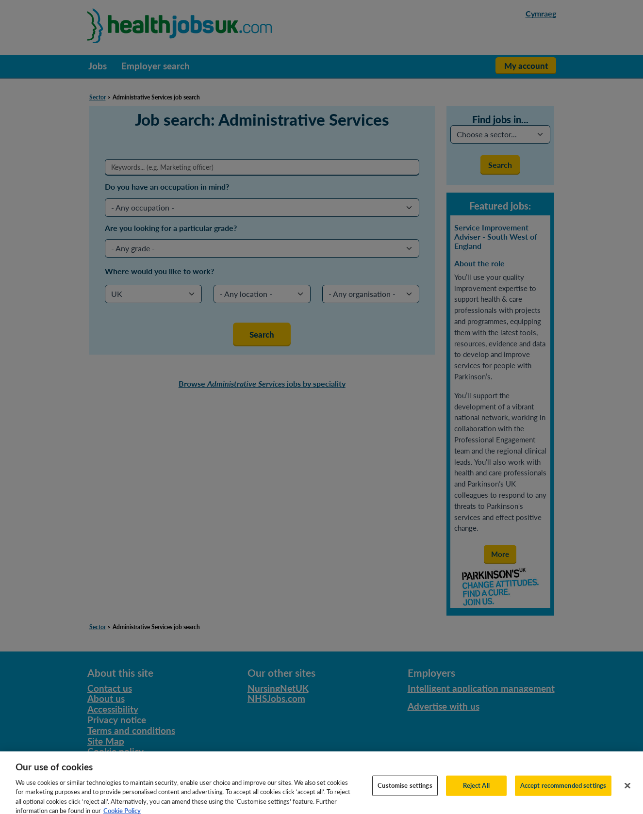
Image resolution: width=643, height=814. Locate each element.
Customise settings (405, 789)
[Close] (627, 789)
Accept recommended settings (563, 789)
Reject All (476, 789)
